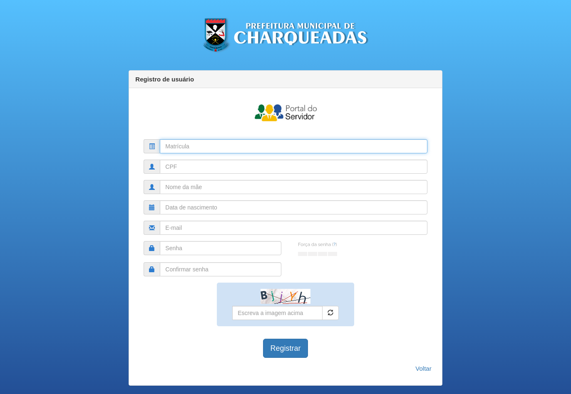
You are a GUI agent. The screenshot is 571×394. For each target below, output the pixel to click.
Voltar (423, 368)
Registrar (285, 348)
